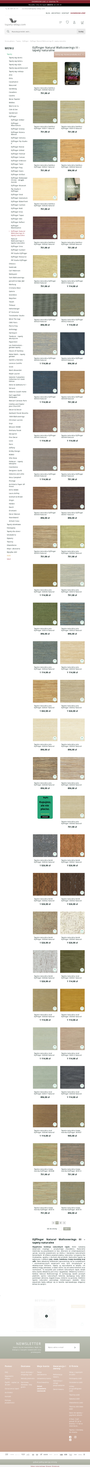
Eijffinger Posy (17, 167)
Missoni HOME (15, 427)
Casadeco (13, 92)
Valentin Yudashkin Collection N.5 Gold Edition (17, 379)
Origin (11, 500)
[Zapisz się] (75, 1347)
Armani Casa (14, 521)
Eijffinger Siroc (17, 246)
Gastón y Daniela (16, 360)
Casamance (13, 82)
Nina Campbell (15, 477)
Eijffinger (12, 116)
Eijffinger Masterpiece (16, 227)
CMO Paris (13, 322)
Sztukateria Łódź (76, 1382)
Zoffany (12, 448)
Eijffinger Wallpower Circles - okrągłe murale (19, 180)
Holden (12, 504)
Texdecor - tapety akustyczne (16, 337)
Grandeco (13, 295)
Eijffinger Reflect (18, 222)
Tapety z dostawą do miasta (76, 1431)
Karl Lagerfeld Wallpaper (14, 396)
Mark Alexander (15, 370)
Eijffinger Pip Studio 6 (19, 142)
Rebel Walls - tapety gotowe (17, 355)
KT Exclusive (14, 312)
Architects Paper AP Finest (17, 485)
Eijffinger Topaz (17, 215)
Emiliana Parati (15, 430)
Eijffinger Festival (18, 154)
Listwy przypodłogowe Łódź (75, 1388)
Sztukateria (11, 535)
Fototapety (11, 528)
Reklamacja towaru (57, 1375)
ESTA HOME (14, 490)
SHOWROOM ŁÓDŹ (77, 13)
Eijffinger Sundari (18, 250)
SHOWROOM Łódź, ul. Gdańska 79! (45, 1)
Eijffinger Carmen (18, 205)
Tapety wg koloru (16, 61)
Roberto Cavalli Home (17, 392)
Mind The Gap (14, 319)
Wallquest (13, 274)
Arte (10, 75)
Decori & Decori (15, 410)
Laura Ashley (14, 493)
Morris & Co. (14, 106)
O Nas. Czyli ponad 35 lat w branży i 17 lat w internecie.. (76, 1422)
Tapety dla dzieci (13, 531)
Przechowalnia (43, 1382)
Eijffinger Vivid (17, 194)
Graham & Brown (16, 497)
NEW (9, 555)
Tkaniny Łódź (74, 1395)
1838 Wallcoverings (17, 416)
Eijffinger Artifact (18, 174)
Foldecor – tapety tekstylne (16, 462)
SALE (9, 559)
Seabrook (12, 267)
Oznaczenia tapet (12, 1388)
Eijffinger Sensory (18, 138)
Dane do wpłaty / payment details (76, 1414)
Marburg (12, 284)
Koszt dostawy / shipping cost (27, 1373)
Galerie (12, 291)
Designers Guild (15, 470)
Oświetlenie (12, 545)
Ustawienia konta (44, 1378)
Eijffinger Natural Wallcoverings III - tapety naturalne (18, 233)
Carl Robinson (14, 270)
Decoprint (13, 434)
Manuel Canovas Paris (18, 401)
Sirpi (11, 423)
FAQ (6, 1372)
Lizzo (11, 441)
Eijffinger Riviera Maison (18, 133)
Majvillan (12, 298)
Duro (11, 444)
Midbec (12, 102)
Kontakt (65, 13)
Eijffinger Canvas (18, 157)
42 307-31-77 (11, 8)
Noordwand (14, 517)
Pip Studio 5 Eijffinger (16, 190)
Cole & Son (13, 109)
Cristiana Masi (15, 288)
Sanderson (13, 113)
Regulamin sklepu (9, 1377)
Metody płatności (28, 1378)
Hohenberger (14, 309)
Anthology (13, 329)
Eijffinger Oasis (17, 171)
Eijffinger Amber (17, 120)
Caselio (12, 96)
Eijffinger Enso (17, 212)
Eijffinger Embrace (18, 161)
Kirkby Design (14, 451)
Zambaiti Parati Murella (18, 413)
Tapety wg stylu (15, 64)
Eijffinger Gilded (17, 150)
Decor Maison (14, 514)
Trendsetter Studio (16, 315)
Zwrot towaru (58, 1389)
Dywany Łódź (74, 1399)
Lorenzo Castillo (15, 363)
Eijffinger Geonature (19, 198)
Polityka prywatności (10, 1401)
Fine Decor (13, 437)
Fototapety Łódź (75, 1378)
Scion (11, 367)
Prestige (12, 481)
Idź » (67, 1228)
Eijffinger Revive (17, 147)
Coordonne (13, 467)
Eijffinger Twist (17, 164)
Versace (12, 388)
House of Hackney (16, 351)
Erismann (13, 510)
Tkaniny (10, 542)
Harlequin (13, 333)
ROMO (11, 454)
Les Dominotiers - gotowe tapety (16, 346)
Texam (11, 302)
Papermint (13, 342)
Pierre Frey (13, 326)
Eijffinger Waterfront (19, 201)
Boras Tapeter (14, 99)
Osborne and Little (16, 474)
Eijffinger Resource (19, 257)
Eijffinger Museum (18, 185)
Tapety (9, 54)
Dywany (10, 538)
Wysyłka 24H (12, 552)
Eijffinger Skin (16, 219)
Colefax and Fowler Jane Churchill (16, 405)
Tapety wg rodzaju (16, 71)
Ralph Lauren (14, 374)
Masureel (13, 85)
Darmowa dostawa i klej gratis (26, 1384)
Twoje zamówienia (42, 1373)
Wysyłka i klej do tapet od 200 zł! (45, 5)
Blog (48, 13)
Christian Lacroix (16, 420)
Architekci (55, 13)
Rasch (11, 507)
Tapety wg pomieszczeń (18, 68)
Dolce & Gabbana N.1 (17, 385)
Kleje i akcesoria (13, 549)
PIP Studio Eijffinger (19, 253)
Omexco (12, 264)
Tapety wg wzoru (15, 57)
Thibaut (12, 305)
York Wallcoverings (16, 277)
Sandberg (13, 89)
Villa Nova (13, 458)
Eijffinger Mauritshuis (16, 124)
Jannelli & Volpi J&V (16, 281)
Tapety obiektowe (14, 524)
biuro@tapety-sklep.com (33, 8)
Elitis (11, 78)
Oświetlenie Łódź (76, 1403)
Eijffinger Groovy (18, 129)
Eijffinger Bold (17, 208)
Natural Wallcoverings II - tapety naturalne (18, 241)
